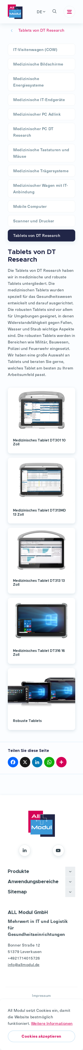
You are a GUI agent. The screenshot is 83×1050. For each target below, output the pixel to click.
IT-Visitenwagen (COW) (35, 49)
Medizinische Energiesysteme (28, 82)
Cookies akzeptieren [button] (41, 1036)
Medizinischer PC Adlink (37, 114)
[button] (54, 12)
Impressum (41, 995)
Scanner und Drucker (33, 220)
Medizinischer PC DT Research (33, 132)
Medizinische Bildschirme (38, 64)
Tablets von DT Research (37, 235)
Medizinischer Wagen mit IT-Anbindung (40, 188)
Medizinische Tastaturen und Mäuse (41, 153)
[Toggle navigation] (69, 12)
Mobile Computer (30, 206)
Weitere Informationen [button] (52, 1023)
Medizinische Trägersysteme (41, 170)
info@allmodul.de (24, 964)
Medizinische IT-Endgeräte (39, 99)
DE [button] (39, 11)
